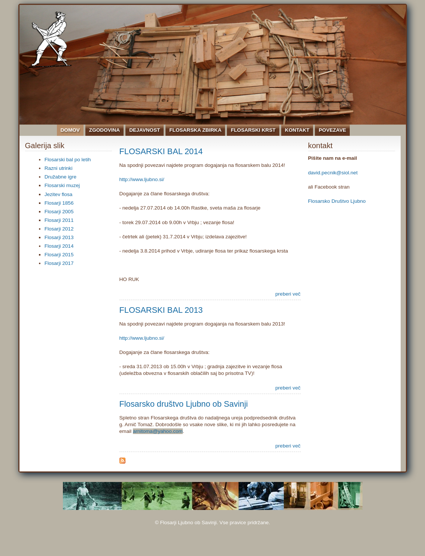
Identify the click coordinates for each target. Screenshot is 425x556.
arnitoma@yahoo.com (158, 431)
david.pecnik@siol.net (333, 172)
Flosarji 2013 (59, 237)
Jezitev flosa (59, 194)
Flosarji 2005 (59, 211)
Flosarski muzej (62, 185)
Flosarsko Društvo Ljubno (337, 201)
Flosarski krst (253, 130)
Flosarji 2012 (59, 229)
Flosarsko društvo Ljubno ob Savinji (183, 404)
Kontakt (297, 130)
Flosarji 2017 (59, 263)
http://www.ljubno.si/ (141, 179)
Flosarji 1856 (59, 203)
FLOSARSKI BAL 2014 (161, 151)
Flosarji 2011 (59, 220)
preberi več (287, 294)
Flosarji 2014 (59, 246)
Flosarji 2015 (59, 254)
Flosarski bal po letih (68, 159)
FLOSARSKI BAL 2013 (161, 310)
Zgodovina (104, 130)
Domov (70, 130)
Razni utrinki (59, 168)
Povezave (332, 130)
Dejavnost (144, 130)
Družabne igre (60, 177)
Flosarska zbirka (195, 130)
